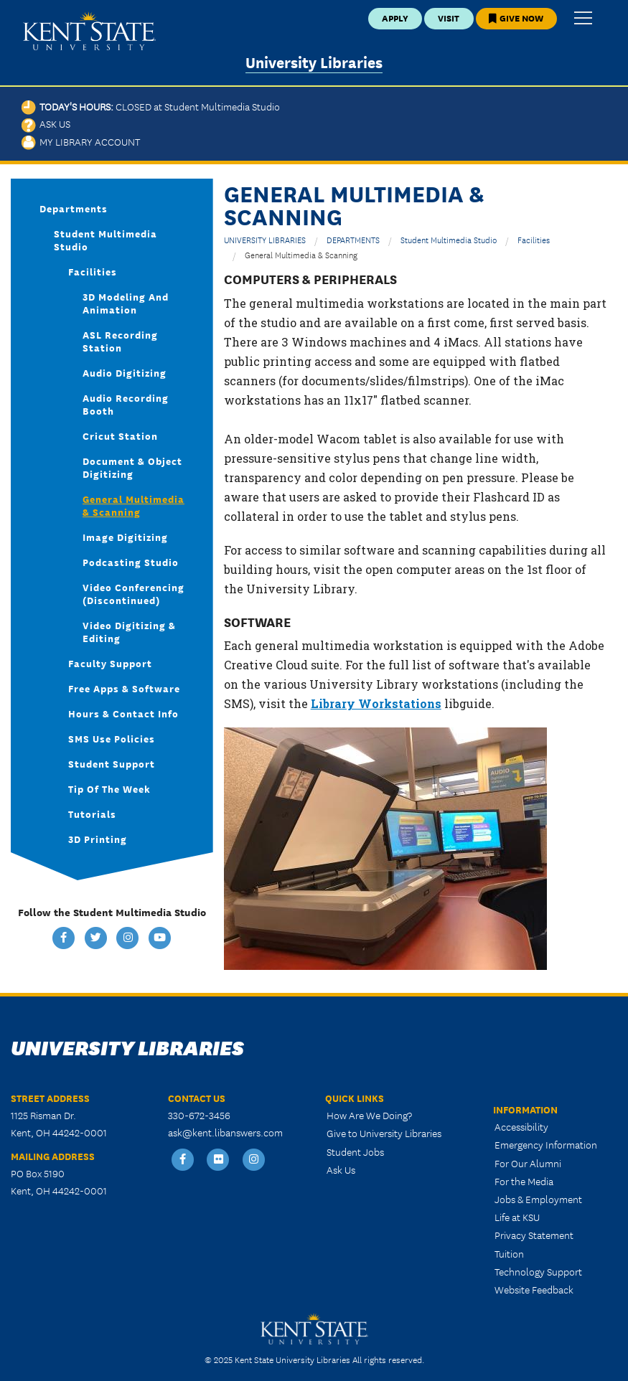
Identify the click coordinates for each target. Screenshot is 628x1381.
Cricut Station (120, 435)
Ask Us (46, 123)
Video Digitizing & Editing (129, 631)
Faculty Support (110, 662)
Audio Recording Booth (126, 404)
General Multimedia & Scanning (133, 505)
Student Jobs (355, 1151)
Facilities (533, 239)
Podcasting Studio (131, 561)
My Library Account (81, 141)
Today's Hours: (151, 106)
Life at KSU (517, 1217)
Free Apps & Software (124, 688)
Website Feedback (534, 1289)
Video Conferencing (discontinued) (133, 593)
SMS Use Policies (111, 738)
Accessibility (521, 1126)
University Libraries (314, 61)
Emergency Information (546, 1144)
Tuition (509, 1253)
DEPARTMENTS (353, 239)
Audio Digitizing (125, 372)
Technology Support (538, 1271)
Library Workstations (376, 703)
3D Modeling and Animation (126, 303)
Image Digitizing (125, 536)
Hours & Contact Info (123, 713)
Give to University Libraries (384, 1133)
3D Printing (97, 838)
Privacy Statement (534, 1235)
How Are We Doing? (369, 1115)
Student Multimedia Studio (448, 239)
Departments (73, 208)
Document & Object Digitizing (132, 467)
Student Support (111, 763)
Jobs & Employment (538, 1199)
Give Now (516, 17)
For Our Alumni (528, 1163)
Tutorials (92, 813)
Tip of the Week (109, 788)
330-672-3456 (199, 1115)
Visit (448, 17)
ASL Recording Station (120, 341)
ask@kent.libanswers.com (225, 1132)
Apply (395, 17)
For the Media (524, 1181)
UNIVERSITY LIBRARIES (265, 239)
